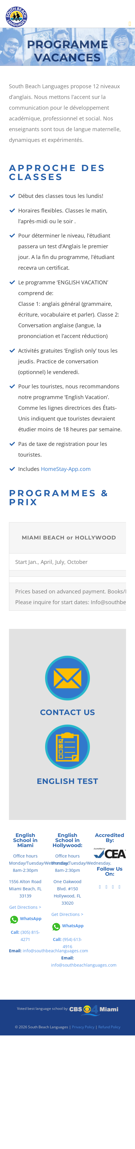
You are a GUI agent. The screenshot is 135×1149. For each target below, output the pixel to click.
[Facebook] (100, 887)
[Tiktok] (106, 887)
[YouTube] (113, 887)
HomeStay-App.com (66, 468)
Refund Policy (109, 1026)
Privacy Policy (83, 1026)
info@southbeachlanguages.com (83, 965)
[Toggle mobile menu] (130, 24)
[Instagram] (119, 887)
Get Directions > (25, 907)
